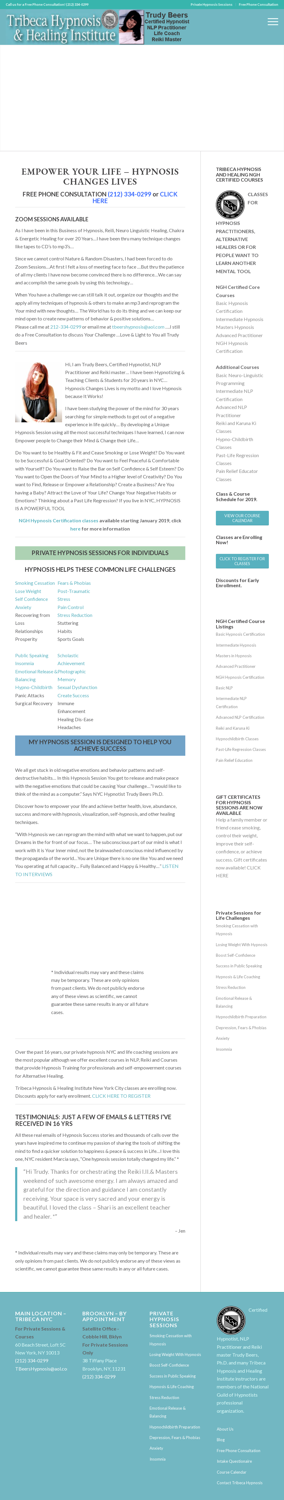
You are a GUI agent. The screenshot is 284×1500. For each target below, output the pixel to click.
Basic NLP (224, 687)
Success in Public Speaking (239, 965)
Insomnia (24, 663)
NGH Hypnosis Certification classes (58, 520)
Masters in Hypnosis (234, 655)
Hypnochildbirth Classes (237, 738)
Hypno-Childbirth (33, 687)
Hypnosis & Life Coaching (238, 976)
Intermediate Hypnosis (239, 319)
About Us (225, 1429)
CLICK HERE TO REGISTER (121, 1096)
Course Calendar (231, 1472)
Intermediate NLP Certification (231, 702)
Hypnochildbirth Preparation (241, 1016)
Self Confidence (31, 599)
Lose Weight (28, 591)
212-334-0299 (65, 327)
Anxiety (23, 607)
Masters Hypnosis (235, 327)
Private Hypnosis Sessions (212, 4)
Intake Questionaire (234, 1461)
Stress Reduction (75, 615)
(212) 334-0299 (129, 194)
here (75, 528)
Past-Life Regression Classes (241, 749)
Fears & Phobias (74, 583)
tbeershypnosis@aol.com (138, 327)
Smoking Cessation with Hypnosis (237, 929)
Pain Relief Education (234, 760)
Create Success (73, 695)
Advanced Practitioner (239, 335)
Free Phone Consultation (258, 4)
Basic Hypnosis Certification (240, 634)
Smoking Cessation (35, 583)
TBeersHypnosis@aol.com (43, 1368)
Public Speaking (31, 655)
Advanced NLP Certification (240, 717)
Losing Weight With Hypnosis (241, 944)
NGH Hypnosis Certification (240, 677)
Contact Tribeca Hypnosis (240, 1482)
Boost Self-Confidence (235, 955)
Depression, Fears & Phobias (241, 1027)
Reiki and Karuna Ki (232, 728)
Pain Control (71, 607)
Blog (221, 1439)
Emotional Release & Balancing (234, 1002)
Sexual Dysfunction (77, 687)
